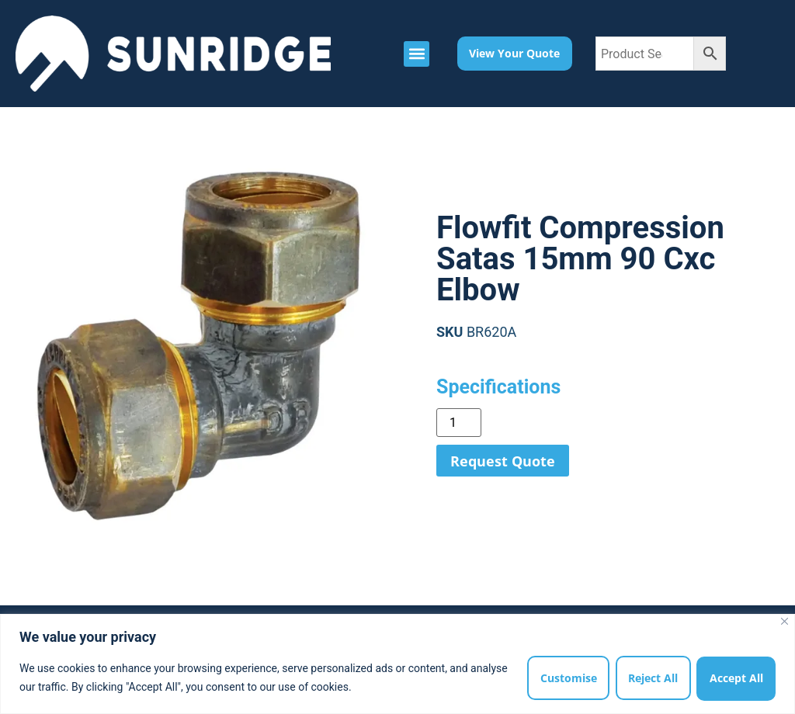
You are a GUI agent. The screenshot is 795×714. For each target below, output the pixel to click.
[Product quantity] (458, 422)
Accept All (735, 678)
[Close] (784, 621)
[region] (397, 664)
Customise (565, 678)
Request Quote (502, 461)
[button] (416, 54)
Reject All (651, 678)
